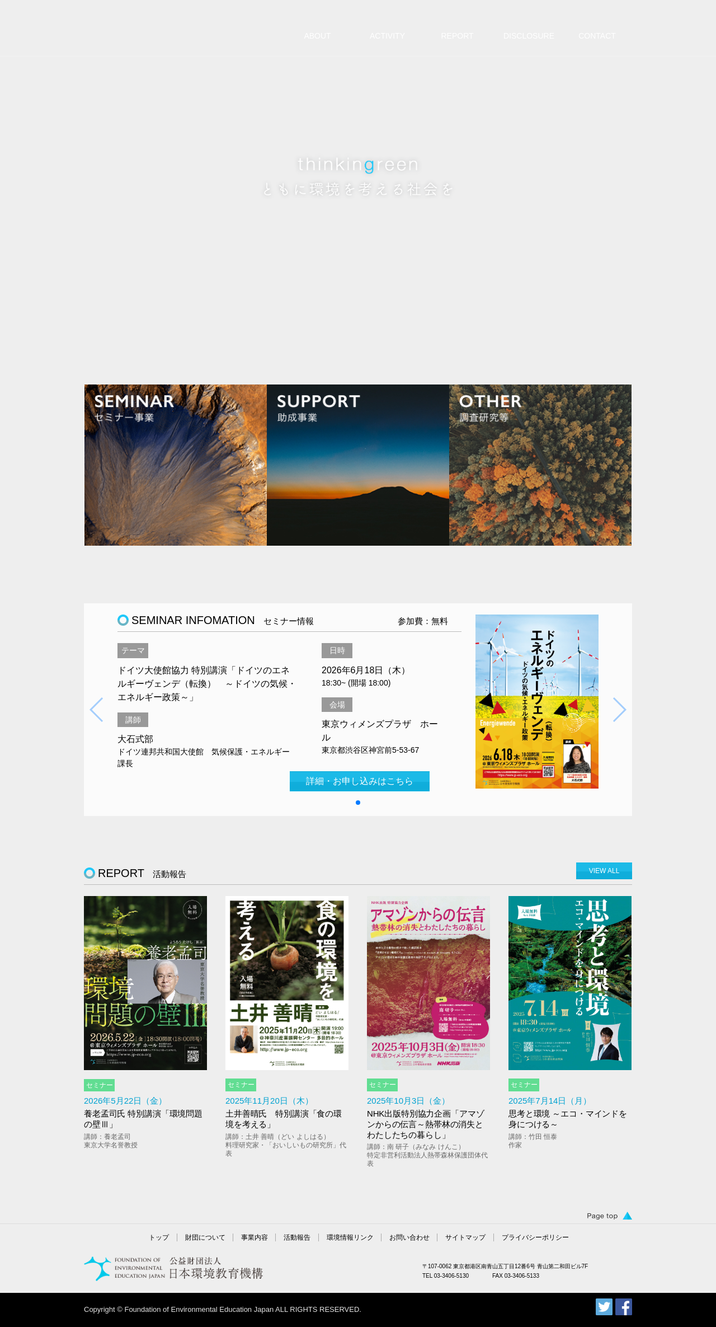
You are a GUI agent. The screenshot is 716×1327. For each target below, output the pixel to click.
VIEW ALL (604, 871)
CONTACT (597, 35)
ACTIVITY (387, 35)
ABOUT (317, 35)
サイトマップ (465, 1237)
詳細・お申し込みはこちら (359, 781)
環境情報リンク (350, 1237)
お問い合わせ (409, 1237)
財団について (205, 1237)
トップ (159, 1237)
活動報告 (297, 1237)
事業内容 (254, 1237)
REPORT (457, 35)
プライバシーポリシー (535, 1237)
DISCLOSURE (528, 35)
